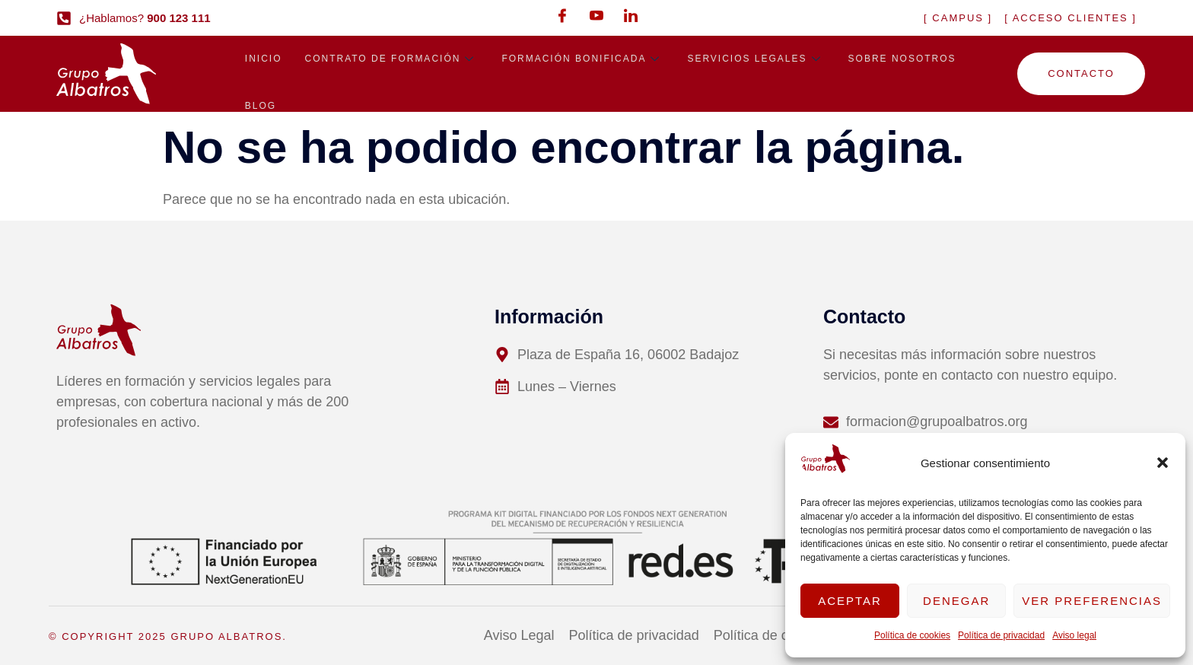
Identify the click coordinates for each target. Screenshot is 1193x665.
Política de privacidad (1001, 635)
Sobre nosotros (902, 60)
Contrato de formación (391, 60)
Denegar (956, 600)
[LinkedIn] (630, 15)
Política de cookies (912, 635)
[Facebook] (562, 15)
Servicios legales (756, 60)
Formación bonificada (582, 60)
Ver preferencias (1092, 600)
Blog (260, 110)
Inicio (263, 60)
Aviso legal (1074, 635)
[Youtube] (596, 15)
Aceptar (850, 600)
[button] (1162, 462)
